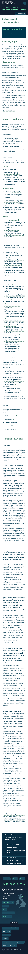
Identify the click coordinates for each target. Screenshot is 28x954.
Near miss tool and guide (11, 335)
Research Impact (12, 847)
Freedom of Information (9, 945)
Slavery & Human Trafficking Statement (13, 942)
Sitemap (22, 878)
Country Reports (7, 157)
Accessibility (6, 935)
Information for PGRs (13, 844)
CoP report (7, 367)
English (13, 151)
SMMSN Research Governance (15, 860)
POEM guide (7, 284)
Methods (5, 242)
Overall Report (7, 134)
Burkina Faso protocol (10, 422)
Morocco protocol (9, 429)
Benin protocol (8, 419)
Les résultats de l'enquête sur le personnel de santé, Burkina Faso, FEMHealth (13, 196)
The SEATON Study (12, 858)
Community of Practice (9, 357)
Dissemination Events (9, 34)
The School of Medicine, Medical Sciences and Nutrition (14, 9)
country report (12, 169)
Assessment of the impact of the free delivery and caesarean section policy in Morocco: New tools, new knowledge (14, 224)
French (5, 151)
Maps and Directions (8, 913)
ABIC (8, 855)
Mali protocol (8, 426)
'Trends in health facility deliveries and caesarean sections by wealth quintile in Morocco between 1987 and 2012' (14, 450)
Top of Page (14, 922)
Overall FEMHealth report (11, 146)
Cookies (5, 938)
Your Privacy (6, 931)
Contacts (5, 906)
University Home (10, 834)
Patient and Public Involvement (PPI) (16, 851)
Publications (6, 445)
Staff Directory (7, 916)
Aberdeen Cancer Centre (14, 863)
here (5, 400)
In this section (21, 13)
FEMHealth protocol (9, 416)
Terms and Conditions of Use (10, 928)
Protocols (5, 405)
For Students (7, 878)
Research (8, 842)
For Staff (15, 878)
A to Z (4, 909)
